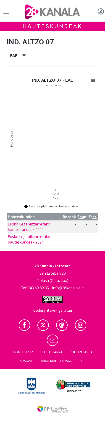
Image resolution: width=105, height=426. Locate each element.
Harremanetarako (55, 361)
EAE (18, 55)
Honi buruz (23, 352)
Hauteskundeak (52, 26)
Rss (82, 361)
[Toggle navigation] (6, 12)
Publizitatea (81, 352)
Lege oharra (51, 352)
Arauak (26, 361)
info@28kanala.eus (68, 287)
